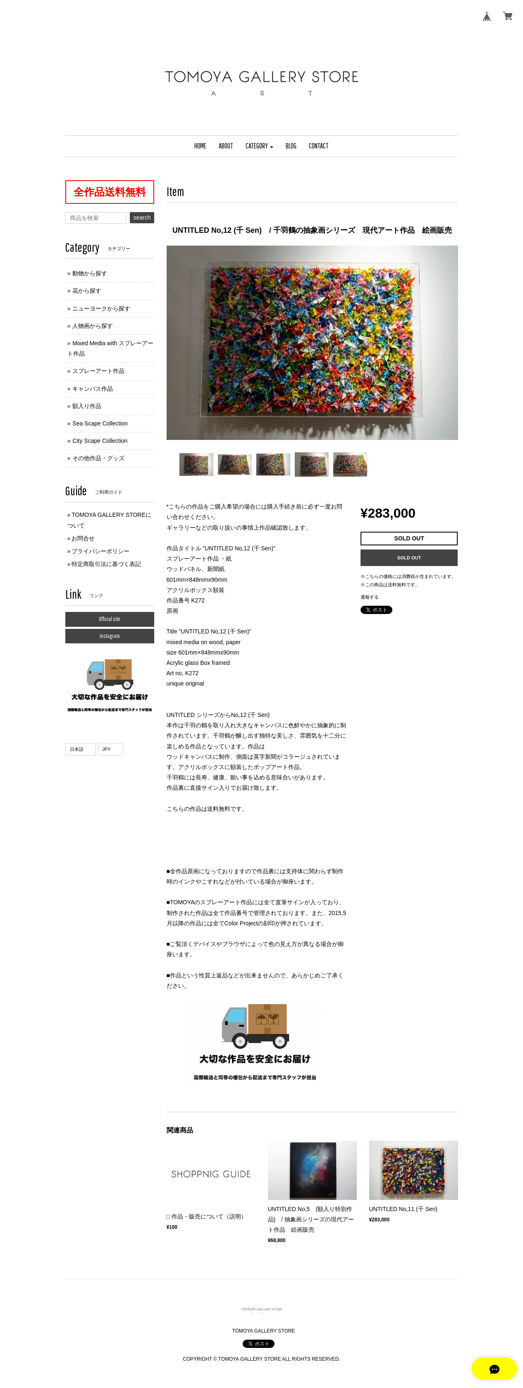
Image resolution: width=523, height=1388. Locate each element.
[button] (259, 146)
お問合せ (83, 538)
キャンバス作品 (92, 388)
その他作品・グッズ (98, 458)
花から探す (86, 290)
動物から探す (89, 273)
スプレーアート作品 (98, 371)
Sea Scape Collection (100, 423)
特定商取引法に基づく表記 (106, 564)
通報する (370, 597)
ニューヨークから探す (101, 308)
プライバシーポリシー (100, 551)
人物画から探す (92, 326)
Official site (109, 619)
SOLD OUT (409, 557)
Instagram (110, 636)
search (141, 217)
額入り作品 (86, 406)
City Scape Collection (99, 440)
